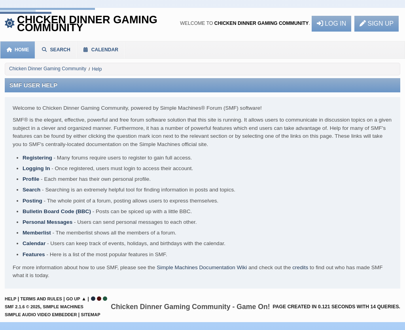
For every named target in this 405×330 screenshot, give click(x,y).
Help (10, 298)
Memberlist (37, 233)
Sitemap (90, 314)
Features (34, 254)
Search (31, 190)
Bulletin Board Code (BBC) (57, 211)
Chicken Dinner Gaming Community (87, 23)
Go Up (73, 298)
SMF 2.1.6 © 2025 (22, 306)
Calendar (34, 243)
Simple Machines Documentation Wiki (202, 267)
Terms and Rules (41, 298)
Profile (31, 179)
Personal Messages (47, 222)
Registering (37, 158)
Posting (32, 201)
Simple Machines (63, 306)
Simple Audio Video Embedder (41, 314)
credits (300, 267)
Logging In (36, 168)
